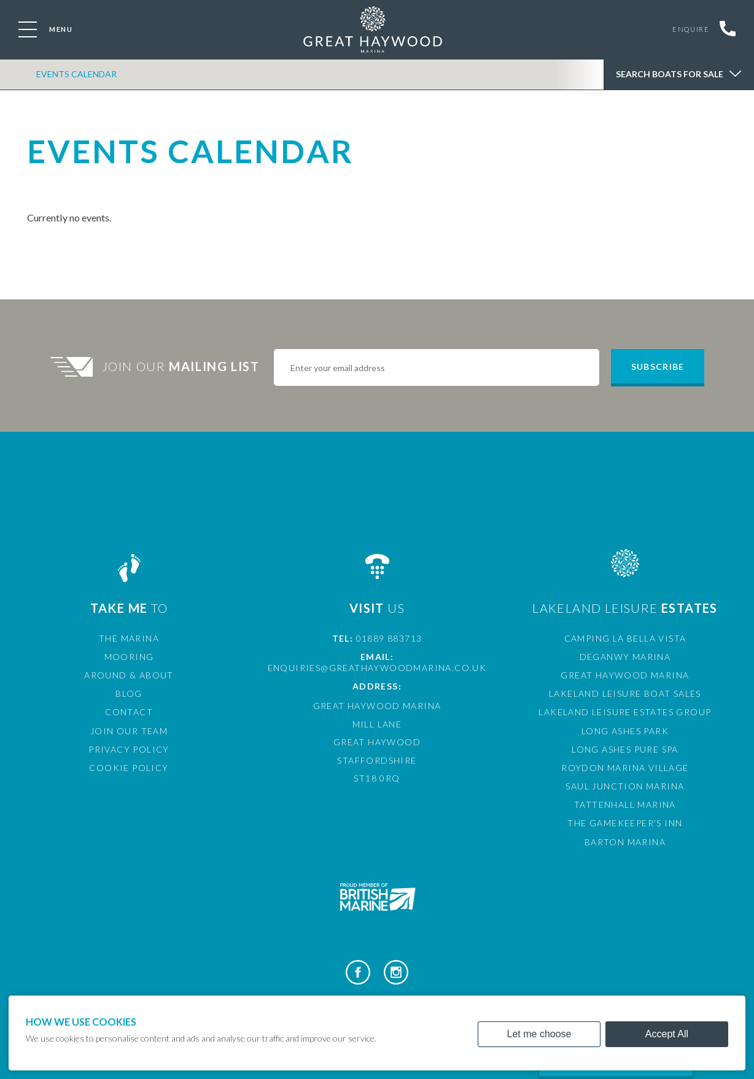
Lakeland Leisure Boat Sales (625, 693)
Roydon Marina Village (624, 767)
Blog (128, 693)
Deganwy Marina (625, 656)
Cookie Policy (128, 767)
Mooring (129, 656)
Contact (129, 712)
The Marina (129, 638)
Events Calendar (76, 76)
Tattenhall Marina (625, 804)
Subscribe (657, 366)
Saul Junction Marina (625, 786)
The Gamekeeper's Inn (624, 823)
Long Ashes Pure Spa (625, 749)
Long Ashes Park (625, 731)
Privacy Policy (128, 749)
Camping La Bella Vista (625, 638)
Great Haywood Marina (625, 675)
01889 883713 (389, 638)
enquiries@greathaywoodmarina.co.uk (377, 667)
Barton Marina (625, 842)
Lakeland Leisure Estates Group (624, 712)
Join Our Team (129, 731)
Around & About (129, 675)
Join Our (182, 366)
